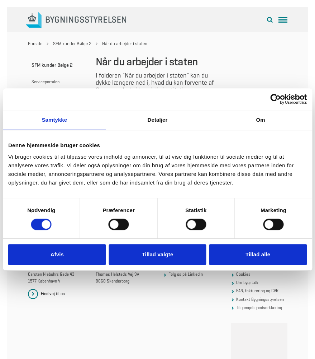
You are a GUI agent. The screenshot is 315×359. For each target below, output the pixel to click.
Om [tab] (260, 120)
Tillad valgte (157, 254)
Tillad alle (257, 254)
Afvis (57, 254)
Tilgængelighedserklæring (259, 308)
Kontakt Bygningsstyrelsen (260, 299)
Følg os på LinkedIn (185, 274)
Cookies (243, 274)
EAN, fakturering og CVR (257, 291)
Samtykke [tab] (54, 120)
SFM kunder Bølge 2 (52, 65)
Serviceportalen (45, 82)
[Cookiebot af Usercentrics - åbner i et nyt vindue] (275, 99)
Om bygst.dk (247, 282)
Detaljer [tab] (158, 120)
